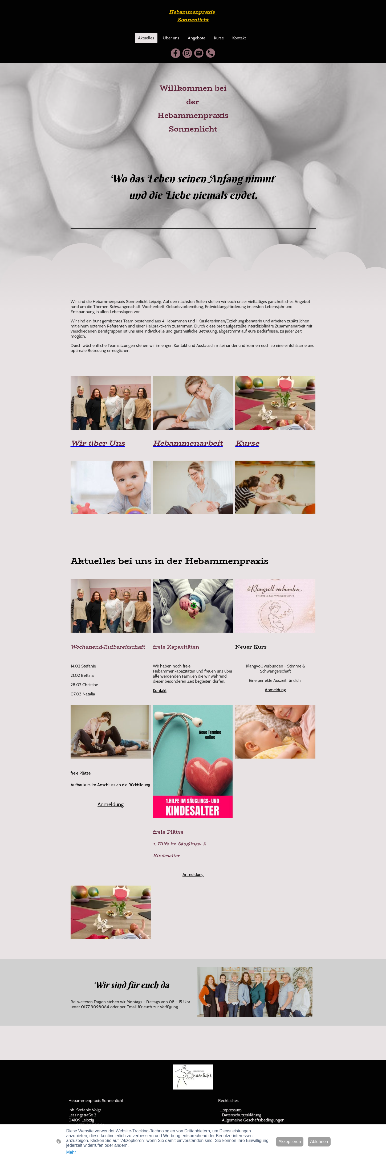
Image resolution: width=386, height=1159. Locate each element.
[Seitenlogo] (193, 26)
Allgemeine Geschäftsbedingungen (255, 1120)
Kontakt (159, 690)
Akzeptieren (289, 1141)
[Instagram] (187, 53)
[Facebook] (175, 53)
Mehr (71, 1152)
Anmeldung (275, 689)
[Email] (199, 53)
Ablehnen (319, 1141)
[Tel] (211, 53)
